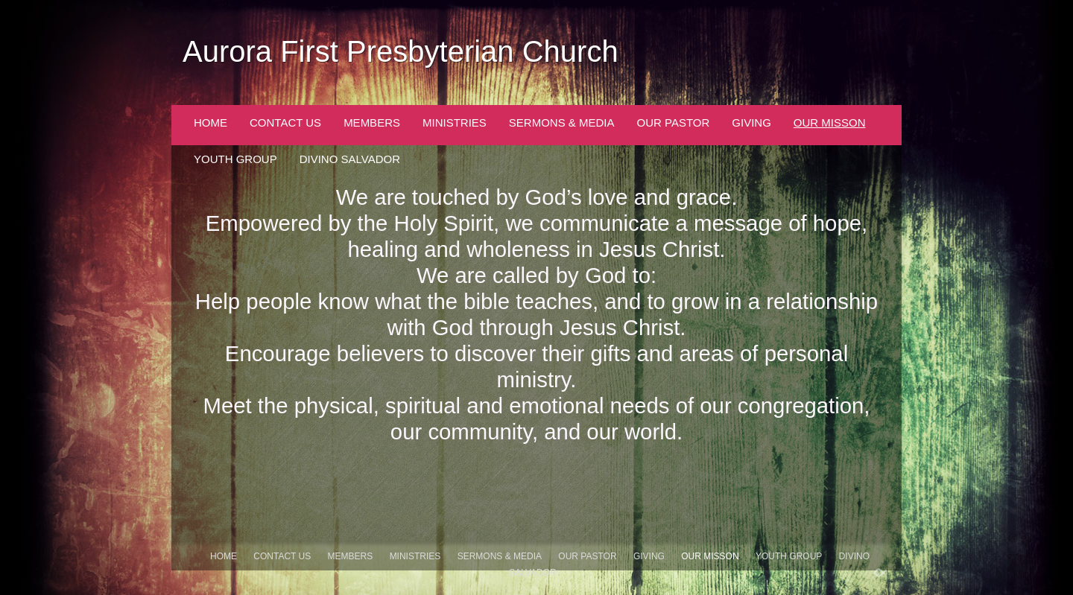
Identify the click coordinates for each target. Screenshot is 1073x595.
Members (372, 122)
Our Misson (830, 122)
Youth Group (235, 159)
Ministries (454, 122)
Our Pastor (673, 122)
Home (210, 122)
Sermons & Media (562, 122)
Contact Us (285, 122)
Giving (751, 122)
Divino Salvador (350, 159)
